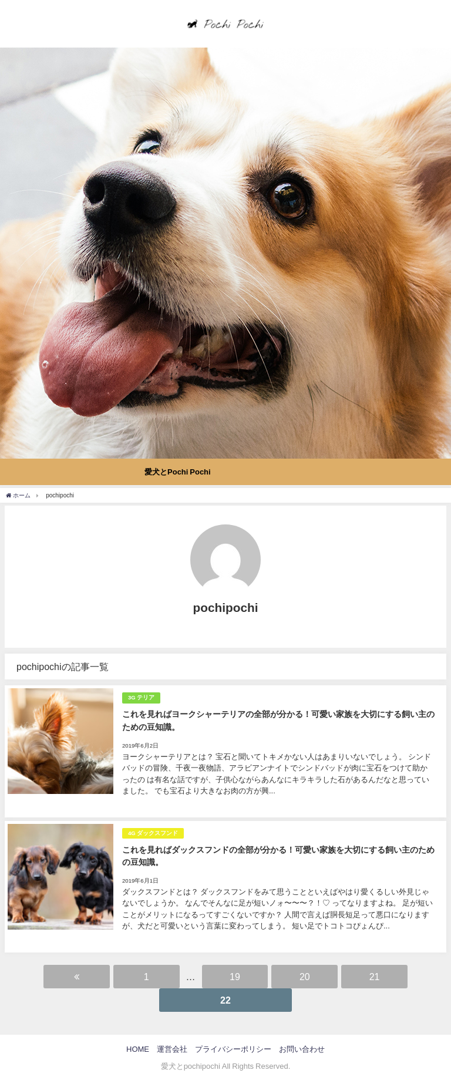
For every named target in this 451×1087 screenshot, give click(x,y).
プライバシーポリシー (233, 1049)
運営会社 (172, 1049)
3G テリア (141, 697)
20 (304, 976)
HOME (137, 1049)
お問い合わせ (302, 1049)
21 (374, 976)
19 (235, 976)
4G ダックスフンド (153, 833)
